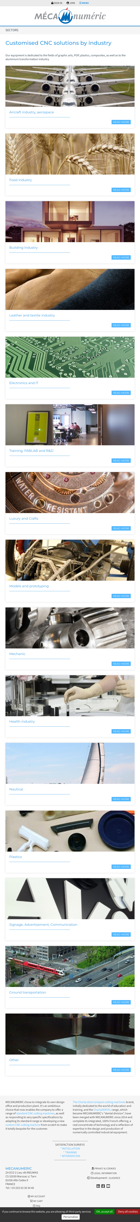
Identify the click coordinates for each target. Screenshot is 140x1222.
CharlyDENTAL (103, 1110)
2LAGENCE (114, 1178)
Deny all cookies (128, 1212)
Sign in (56, 3)
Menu (84, 3)
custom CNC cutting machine (22, 1125)
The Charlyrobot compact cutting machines (99, 1102)
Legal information (104, 1173)
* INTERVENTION (70, 1156)
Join (71, 3)
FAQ (36, 1206)
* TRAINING (70, 1152)
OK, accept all (104, 1212)
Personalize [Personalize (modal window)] (70, 1217)
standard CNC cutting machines (35, 1113)
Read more (121, 122)
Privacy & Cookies (104, 1168)
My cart (36, 1201)
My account (36, 1196)
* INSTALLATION (70, 1149)
